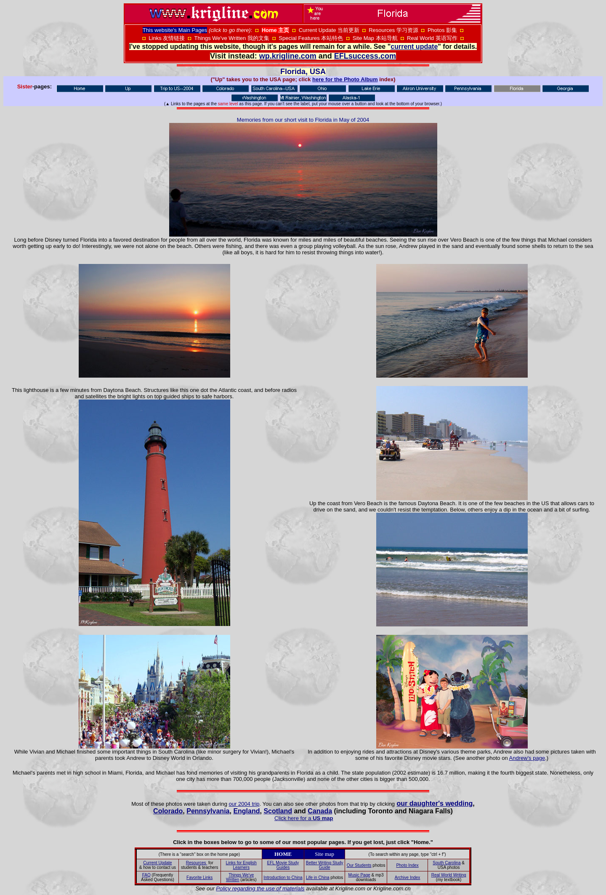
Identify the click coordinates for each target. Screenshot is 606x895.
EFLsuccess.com (365, 56)
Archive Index (407, 877)
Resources (196, 862)
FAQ (146, 875)
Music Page (359, 875)
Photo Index (407, 865)
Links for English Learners (241, 865)
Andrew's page (527, 758)
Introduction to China (282, 877)
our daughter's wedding (435, 803)
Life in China (318, 877)
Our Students (359, 865)
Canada (320, 811)
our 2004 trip (244, 804)
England (246, 811)
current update (414, 46)
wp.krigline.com (287, 56)
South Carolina (446, 862)
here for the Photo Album (345, 79)
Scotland (277, 811)
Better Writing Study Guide (324, 865)
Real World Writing (448, 875)
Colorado (168, 811)
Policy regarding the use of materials (260, 888)
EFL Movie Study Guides (283, 865)
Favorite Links (199, 877)
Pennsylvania (207, 811)
